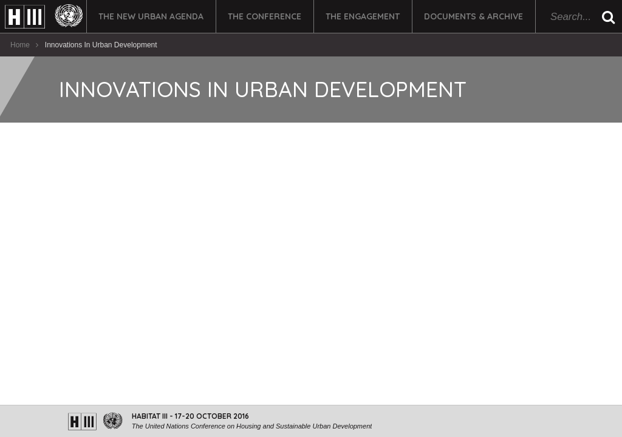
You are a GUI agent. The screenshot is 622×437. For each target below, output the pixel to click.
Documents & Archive (473, 16)
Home (20, 45)
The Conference (264, 16)
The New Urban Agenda (150, 16)
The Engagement (363, 16)
